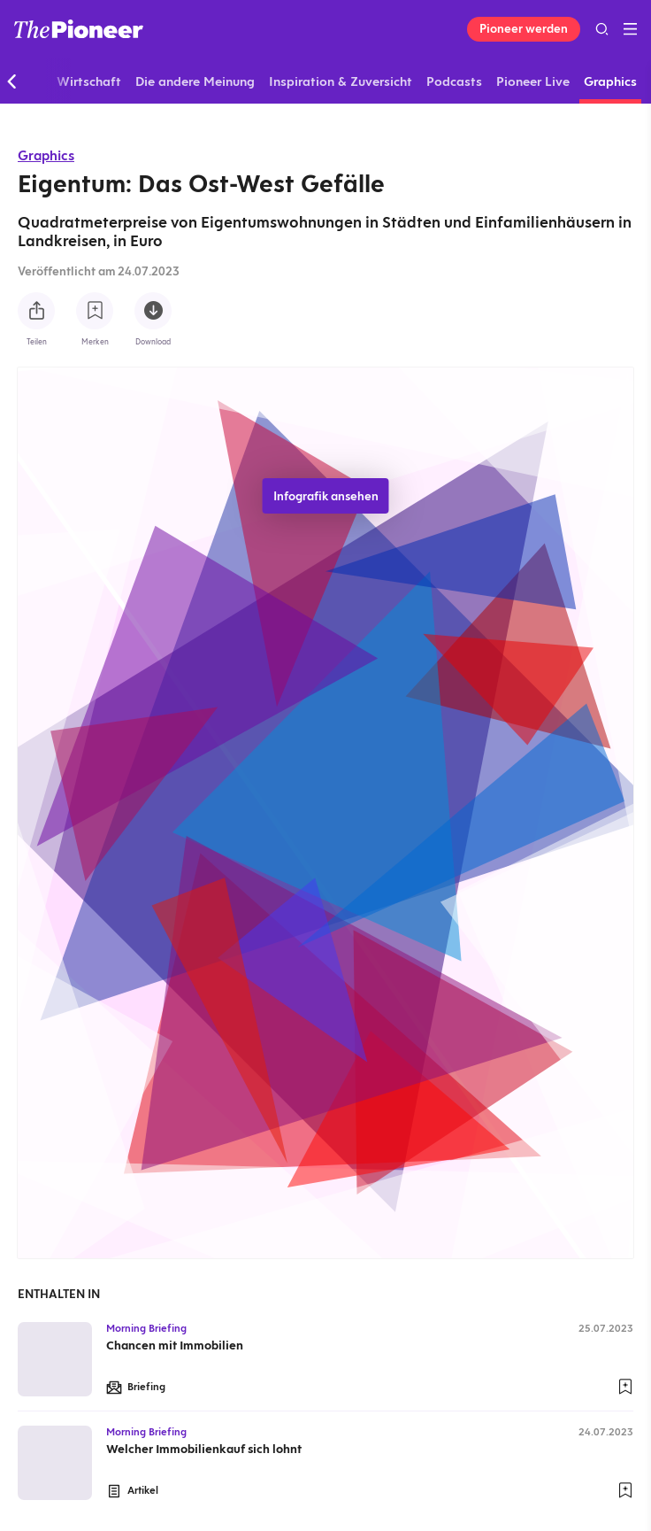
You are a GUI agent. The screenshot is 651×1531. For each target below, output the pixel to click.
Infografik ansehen (326, 496)
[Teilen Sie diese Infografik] (36, 310)
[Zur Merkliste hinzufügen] (94, 310)
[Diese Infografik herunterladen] (153, 310)
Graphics (46, 155)
